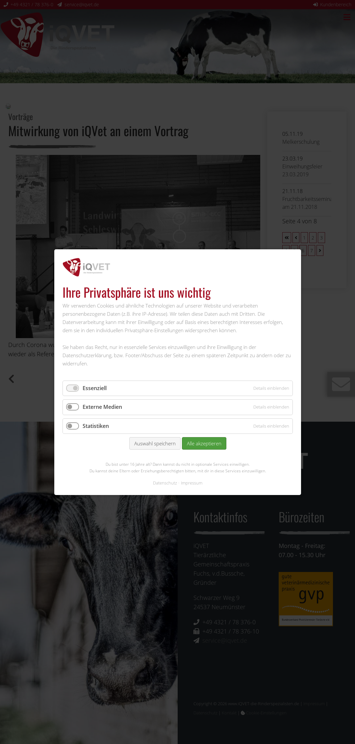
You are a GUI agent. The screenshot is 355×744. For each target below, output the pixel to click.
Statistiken (96, 425)
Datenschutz (165, 482)
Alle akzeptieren (204, 443)
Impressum (191, 482)
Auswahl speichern (154, 443)
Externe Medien (102, 406)
